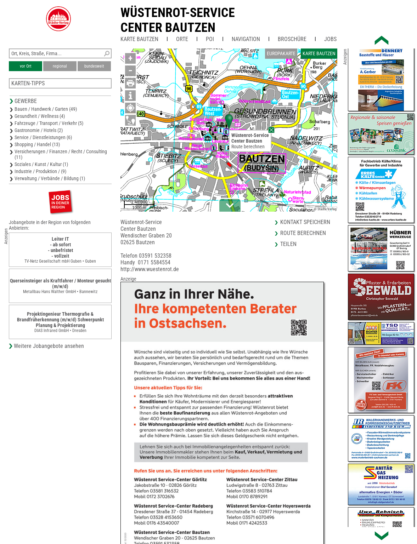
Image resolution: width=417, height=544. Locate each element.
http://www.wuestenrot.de (149, 269)
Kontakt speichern (305, 222)
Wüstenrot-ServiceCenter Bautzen (177, 20)
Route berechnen (248, 146)
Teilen (288, 244)
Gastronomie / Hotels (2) (39, 130)
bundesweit (94, 66)
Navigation (246, 39)
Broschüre (292, 39)
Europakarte (281, 53)
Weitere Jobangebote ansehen (49, 346)
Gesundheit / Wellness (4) (40, 116)
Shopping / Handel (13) (37, 144)
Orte (182, 39)
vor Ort (26, 66)
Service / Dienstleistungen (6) (43, 137)
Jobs (330, 39)
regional (60, 66)
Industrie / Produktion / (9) (40, 171)
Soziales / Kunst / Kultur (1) (41, 164)
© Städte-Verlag (325, 209)
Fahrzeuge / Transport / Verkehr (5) (49, 123)
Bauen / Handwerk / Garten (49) (46, 109)
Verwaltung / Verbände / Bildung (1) (50, 178)
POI (210, 39)
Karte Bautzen (139, 39)
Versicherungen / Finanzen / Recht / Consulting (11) (61, 154)
